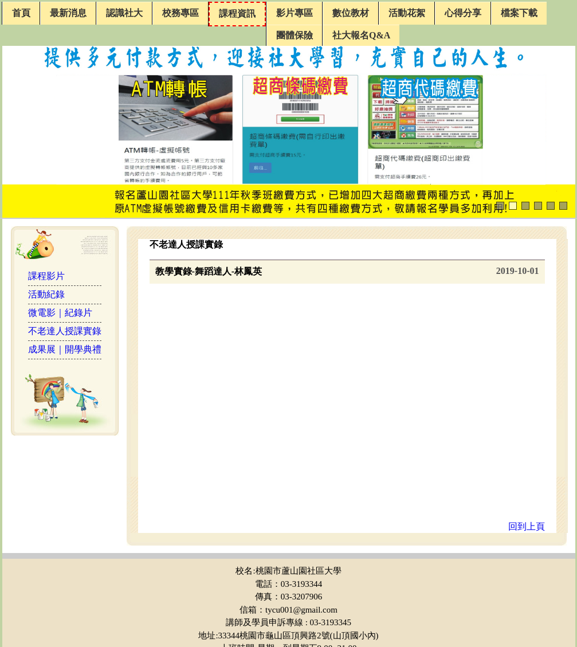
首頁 (21, 13)
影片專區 (294, 13)
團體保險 (294, 35)
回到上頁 (526, 526)
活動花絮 (406, 13)
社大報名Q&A (361, 35)
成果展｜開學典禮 (64, 349)
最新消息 (68, 13)
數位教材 (350, 13)
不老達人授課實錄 (64, 331)
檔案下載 (519, 13)
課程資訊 (237, 13)
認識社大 (124, 13)
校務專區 (180, 13)
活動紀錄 (46, 294)
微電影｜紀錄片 (60, 312)
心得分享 (463, 13)
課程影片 (46, 276)
